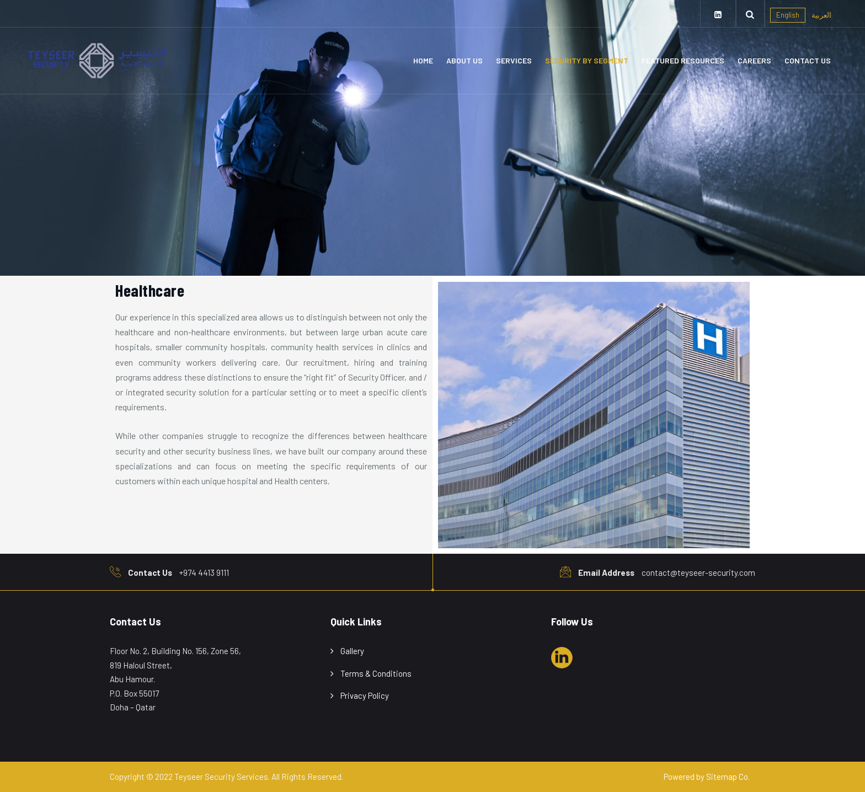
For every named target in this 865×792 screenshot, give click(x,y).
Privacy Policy (364, 695)
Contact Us (807, 60)
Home (423, 60)
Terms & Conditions (376, 673)
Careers (754, 60)
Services (514, 60)
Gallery (352, 651)
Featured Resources (683, 60)
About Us (464, 60)
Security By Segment (586, 60)
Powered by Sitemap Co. (707, 777)
